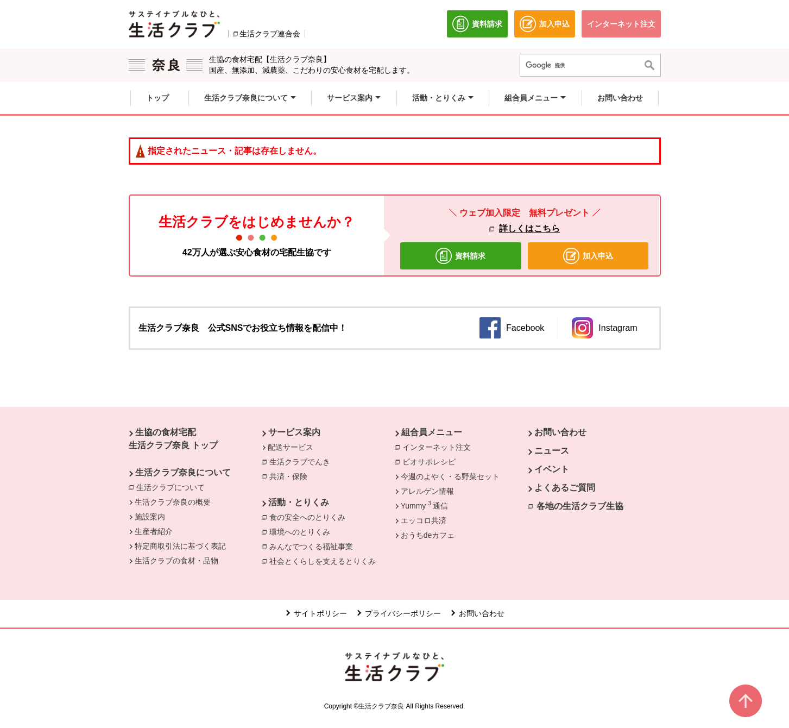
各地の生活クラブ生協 (579, 506)
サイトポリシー (320, 613)
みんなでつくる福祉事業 (313, 546)
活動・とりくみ (298, 502)
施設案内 (150, 516)
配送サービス (290, 447)
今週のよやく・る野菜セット (450, 476)
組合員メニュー (431, 432)
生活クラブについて (173, 487)
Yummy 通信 (424, 505)
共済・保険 (291, 476)
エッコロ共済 (423, 520)
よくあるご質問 (564, 487)
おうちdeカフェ (428, 535)
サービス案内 (294, 432)
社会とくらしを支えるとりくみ (325, 561)
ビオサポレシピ (431, 461)
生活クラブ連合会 (269, 33)
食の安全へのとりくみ (310, 517)
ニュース (551, 450)
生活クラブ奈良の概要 (173, 502)
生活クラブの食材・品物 (176, 560)
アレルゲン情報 (427, 491)
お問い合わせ (560, 432)
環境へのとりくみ (302, 531)
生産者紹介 (154, 531)
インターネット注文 (439, 446)
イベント (551, 469)
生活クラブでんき (302, 461)
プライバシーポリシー (403, 613)
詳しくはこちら (529, 228)
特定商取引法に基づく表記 (180, 546)
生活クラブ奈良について (183, 472)
